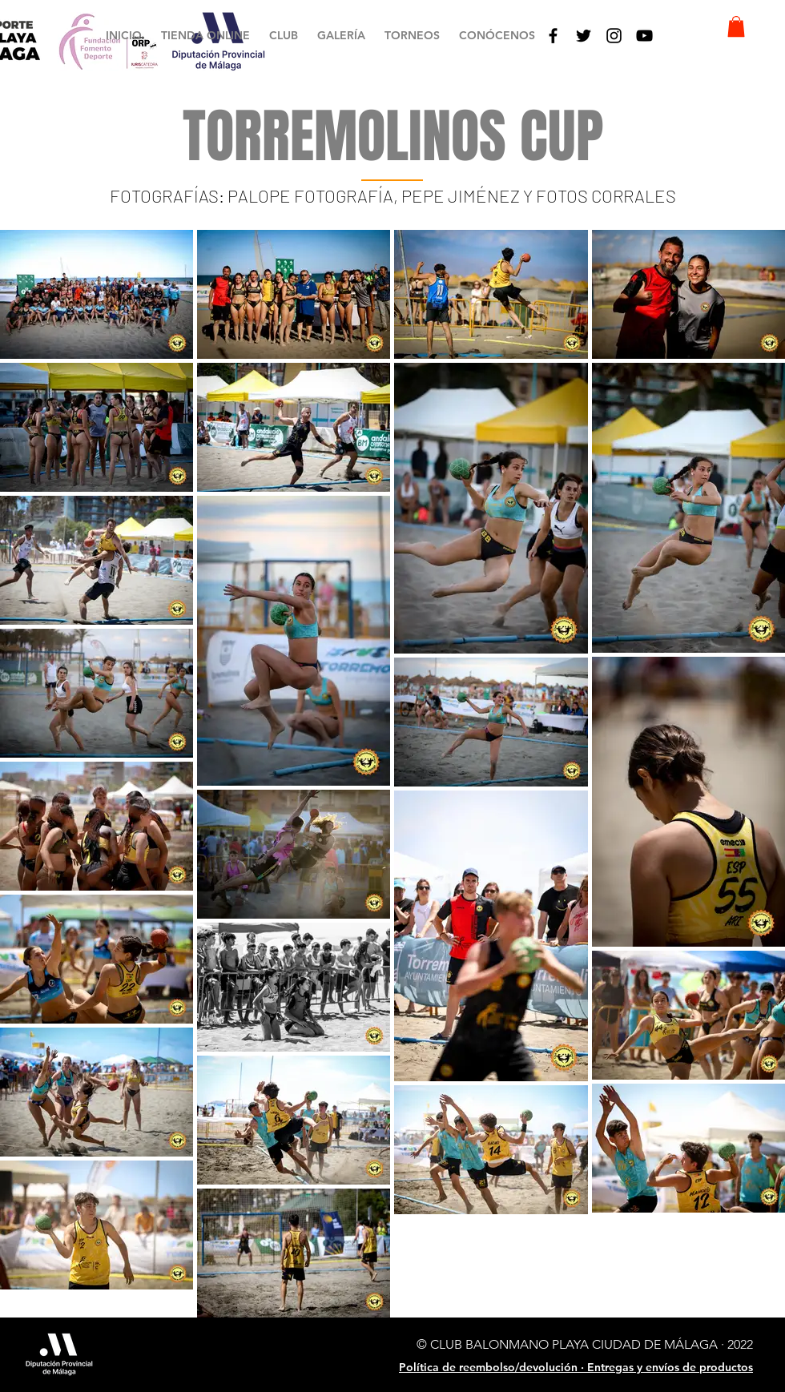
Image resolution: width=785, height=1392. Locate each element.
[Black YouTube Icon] (644, 36)
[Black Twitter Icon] (584, 36)
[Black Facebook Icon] (553, 36)
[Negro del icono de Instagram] (614, 36)
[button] (284, 35)
